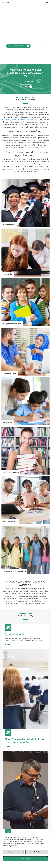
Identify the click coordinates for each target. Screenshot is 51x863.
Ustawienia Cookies (36, 852)
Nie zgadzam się (13, 852)
